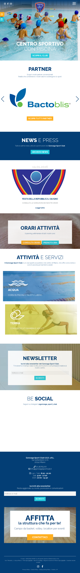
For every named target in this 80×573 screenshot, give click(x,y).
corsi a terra (70, 263)
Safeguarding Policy (44, 569)
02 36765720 (41, 467)
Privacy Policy (26, 569)
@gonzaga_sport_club (47, 404)
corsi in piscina (32, 265)
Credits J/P (54, 569)
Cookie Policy (34, 569)
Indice (42, 562)
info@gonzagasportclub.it (41, 469)
